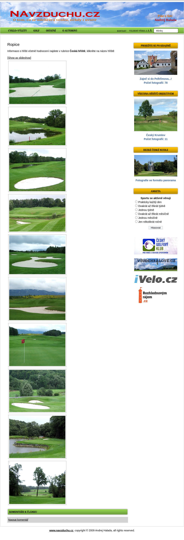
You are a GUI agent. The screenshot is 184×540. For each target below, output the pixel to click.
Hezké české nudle (155, 150)
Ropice (13, 44)
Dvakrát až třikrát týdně (151, 206)
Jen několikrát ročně (150, 221)
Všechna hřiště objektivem (156, 93)
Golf (36, 30)
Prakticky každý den (150, 202)
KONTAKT (121, 31)
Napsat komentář (18, 519)
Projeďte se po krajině (156, 45)
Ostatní (51, 30)
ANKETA (156, 191)
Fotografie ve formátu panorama (156, 180)
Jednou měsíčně (148, 217)
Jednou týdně (146, 209)
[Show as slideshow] (19, 57)
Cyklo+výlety (17, 30)
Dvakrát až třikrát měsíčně (153, 213)
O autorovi (69, 30)
